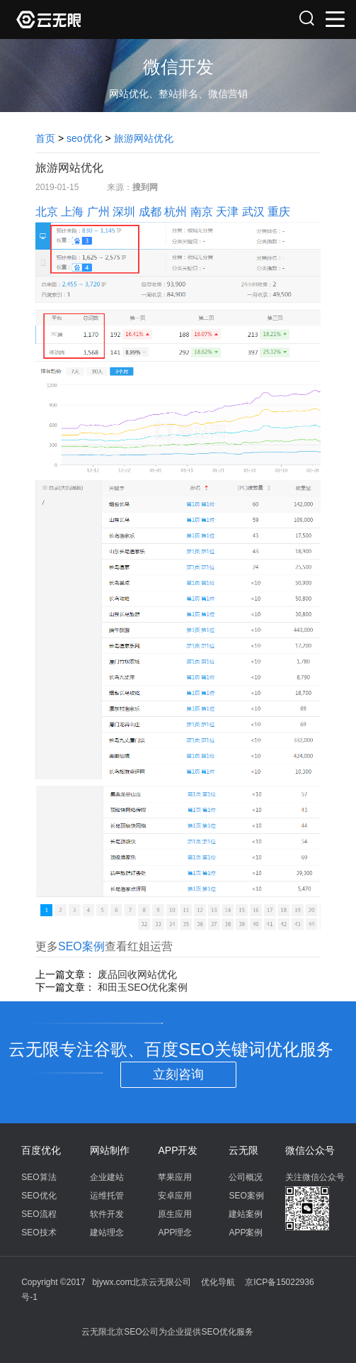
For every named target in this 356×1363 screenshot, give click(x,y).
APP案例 (246, 1232)
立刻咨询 (178, 1074)
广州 (98, 212)
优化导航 (218, 1282)
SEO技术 (38, 1232)
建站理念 (107, 1232)
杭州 (175, 212)
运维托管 (107, 1196)
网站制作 (110, 1150)
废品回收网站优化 (137, 974)
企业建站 (107, 1177)
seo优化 (85, 138)
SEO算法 (38, 1177)
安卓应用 (175, 1196)
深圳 (124, 212)
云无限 (243, 1150)
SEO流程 (38, 1214)
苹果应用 (175, 1177)
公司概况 (246, 1177)
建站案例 (246, 1214)
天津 (227, 212)
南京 (201, 212)
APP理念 (175, 1232)
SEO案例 (81, 946)
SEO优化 (38, 1196)
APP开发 (177, 1150)
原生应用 (175, 1214)
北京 (46, 212)
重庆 (279, 212)
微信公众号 (310, 1150)
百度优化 (41, 1150)
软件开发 (107, 1214)
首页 (45, 138)
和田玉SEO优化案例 (143, 987)
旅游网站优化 (143, 138)
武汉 (253, 212)
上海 (72, 212)
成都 (150, 212)
